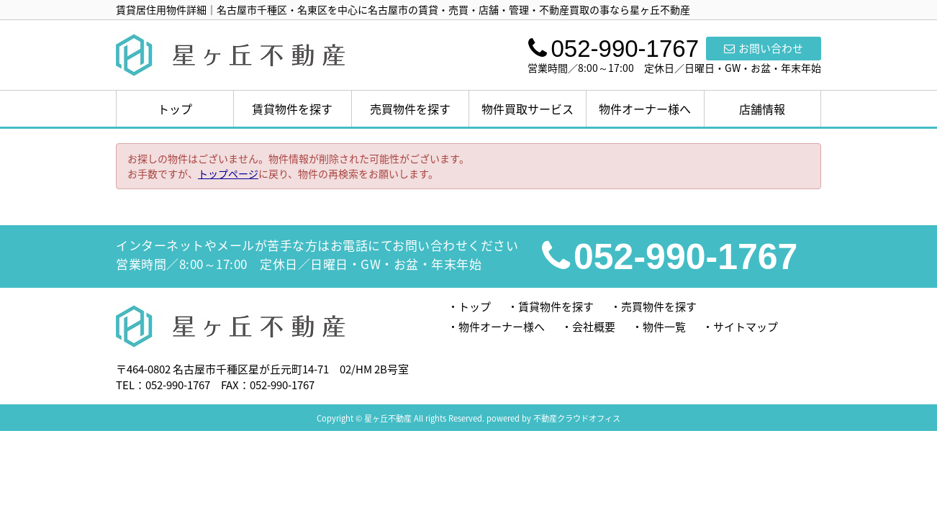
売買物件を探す (410, 108)
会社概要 (593, 327)
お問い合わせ (763, 48)
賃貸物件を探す (292, 108)
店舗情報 (762, 108)
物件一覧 (664, 327)
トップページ (228, 173)
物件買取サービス (527, 108)
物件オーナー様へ (645, 108)
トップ (175, 108)
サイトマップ (745, 327)
